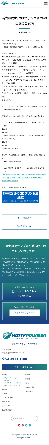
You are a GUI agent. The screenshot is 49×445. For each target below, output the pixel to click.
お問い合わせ (29, 391)
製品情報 (5, 389)
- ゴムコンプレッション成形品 (12, 382)
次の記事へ (24, 226)
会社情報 (27, 375)
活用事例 (5, 393)
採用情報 (27, 379)
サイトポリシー (7, 406)
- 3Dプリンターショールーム (12, 385)
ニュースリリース (7, 397)
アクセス (27, 383)
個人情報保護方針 (7, 410)
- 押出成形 (6, 380)
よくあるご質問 (29, 387)
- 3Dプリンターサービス (10, 378)
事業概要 (5, 375)
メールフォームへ (24, 313)
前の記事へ (24, 218)
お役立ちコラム (7, 402)
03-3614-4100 (24, 291)
